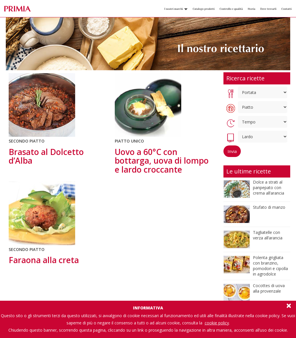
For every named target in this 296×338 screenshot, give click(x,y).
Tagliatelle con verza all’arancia (267, 235)
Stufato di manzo (269, 207)
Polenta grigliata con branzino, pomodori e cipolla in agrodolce (270, 266)
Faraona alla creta (44, 259)
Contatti (286, 9)
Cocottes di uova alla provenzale (269, 288)
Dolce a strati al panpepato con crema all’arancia (268, 187)
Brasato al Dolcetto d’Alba (46, 156)
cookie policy (217, 323)
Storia (251, 9)
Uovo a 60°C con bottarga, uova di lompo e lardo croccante (162, 160)
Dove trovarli (268, 9)
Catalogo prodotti (203, 9)
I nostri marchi (176, 9)
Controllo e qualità (231, 9)
